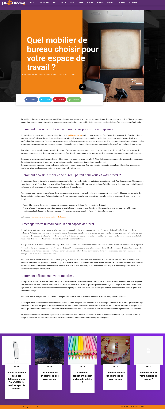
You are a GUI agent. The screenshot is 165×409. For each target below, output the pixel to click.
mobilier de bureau (75, 135)
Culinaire (121, 3)
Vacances (132, 3)
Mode (72, 3)
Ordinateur (44, 3)
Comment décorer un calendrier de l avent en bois (115, 375)
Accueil (24, 74)
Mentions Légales (137, 407)
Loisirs (81, 3)
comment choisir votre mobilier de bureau (49, 217)
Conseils (32, 3)
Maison (63, 3)
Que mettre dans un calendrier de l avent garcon (50, 375)
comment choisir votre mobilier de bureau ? (148, 375)
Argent (110, 3)
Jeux (55, 3)
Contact (124, 407)
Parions (100, 3)
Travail (90, 3)
